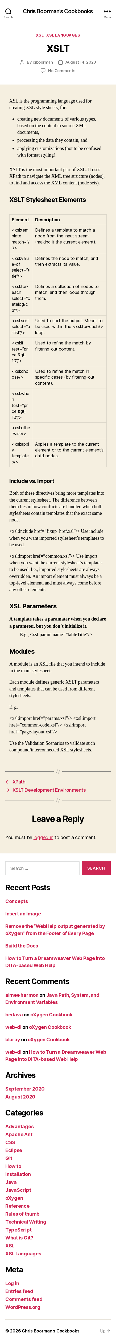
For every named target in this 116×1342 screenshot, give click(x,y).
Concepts (16, 901)
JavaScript (18, 1190)
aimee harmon (22, 995)
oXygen (14, 1198)
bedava (14, 1014)
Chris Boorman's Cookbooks (58, 11)
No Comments (61, 70)
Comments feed (24, 1299)
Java (11, 1182)
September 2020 (25, 1089)
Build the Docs (21, 946)
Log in (12, 1283)
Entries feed (19, 1291)
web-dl (13, 1027)
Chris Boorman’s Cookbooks (50, 1331)
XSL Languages (63, 35)
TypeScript (18, 1230)
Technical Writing (25, 1222)
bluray (12, 1039)
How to (13, 1166)
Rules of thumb (22, 1214)
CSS (10, 1142)
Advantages (19, 1126)
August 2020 (20, 1097)
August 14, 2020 (80, 62)
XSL (40, 35)
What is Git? (19, 1238)
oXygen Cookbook (51, 1014)
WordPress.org (22, 1307)
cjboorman (43, 62)
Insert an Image (23, 913)
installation (18, 1174)
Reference (17, 1206)
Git (8, 1158)
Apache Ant (18, 1134)
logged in (43, 837)
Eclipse (13, 1150)
